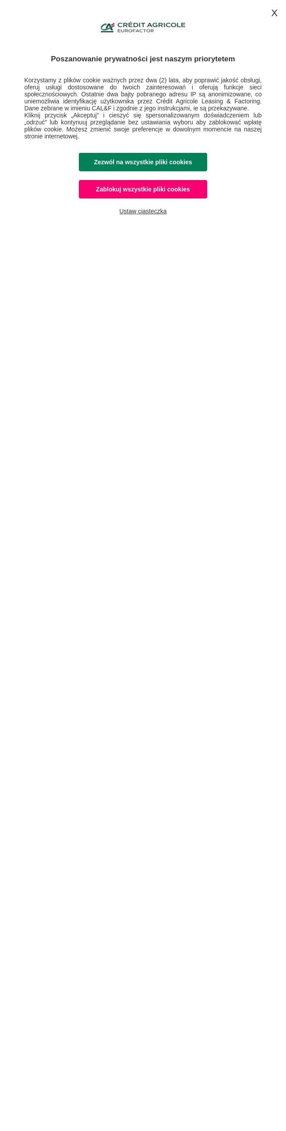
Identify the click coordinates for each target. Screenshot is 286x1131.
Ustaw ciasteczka (142, 211)
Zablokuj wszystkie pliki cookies (143, 189)
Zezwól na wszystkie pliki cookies (143, 162)
